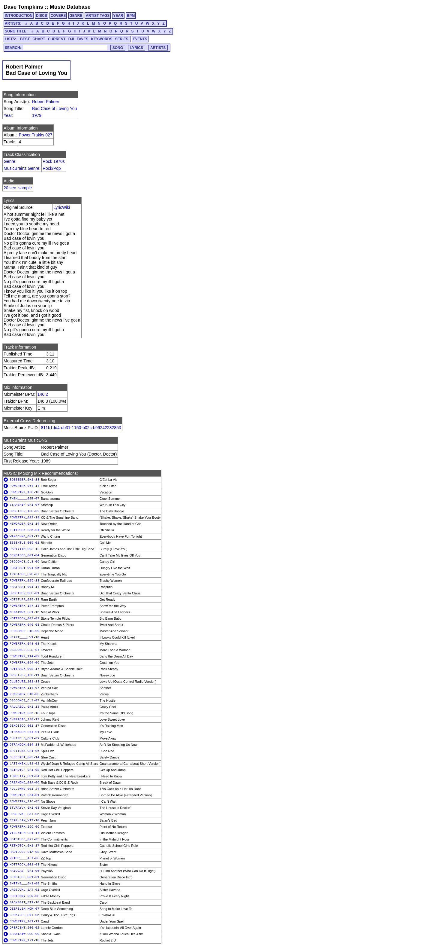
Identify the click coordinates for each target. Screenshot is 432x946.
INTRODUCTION (18, 16)
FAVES (82, 39)
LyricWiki (61, 207)
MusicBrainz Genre (21, 168)
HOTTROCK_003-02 (24, 618)
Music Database (70, 7)
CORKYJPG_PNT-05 (24, 915)
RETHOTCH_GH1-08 (24, 770)
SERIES (121, 39)
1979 (36, 115)
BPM (131, 16)
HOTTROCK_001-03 (24, 864)
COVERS (58, 16)
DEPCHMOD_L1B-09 (24, 631)
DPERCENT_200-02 (24, 927)
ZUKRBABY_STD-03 (24, 694)
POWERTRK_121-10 (24, 940)
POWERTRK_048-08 (24, 643)
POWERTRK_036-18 (24, 713)
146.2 (43, 394)
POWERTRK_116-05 (24, 801)
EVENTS (140, 39)
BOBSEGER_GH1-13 (24, 479)
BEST (25, 39)
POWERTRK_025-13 (24, 580)
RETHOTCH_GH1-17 (24, 845)
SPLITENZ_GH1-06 (24, 751)
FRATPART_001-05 (24, 568)
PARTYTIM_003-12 (24, 549)
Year (8, 115)
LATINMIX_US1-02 (24, 763)
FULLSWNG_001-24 (24, 789)
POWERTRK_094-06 (24, 662)
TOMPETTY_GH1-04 (24, 776)
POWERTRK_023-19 (24, 517)
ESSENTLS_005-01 (24, 543)
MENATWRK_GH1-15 (24, 612)
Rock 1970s (54, 161)
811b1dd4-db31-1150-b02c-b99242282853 (81, 427)
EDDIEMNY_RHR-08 (24, 896)
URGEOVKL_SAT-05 (24, 814)
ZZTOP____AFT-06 (24, 858)
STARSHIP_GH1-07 (24, 505)
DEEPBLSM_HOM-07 (24, 909)
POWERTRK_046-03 (24, 625)
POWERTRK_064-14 (24, 486)
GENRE (75, 16)
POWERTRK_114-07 (24, 688)
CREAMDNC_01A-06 (24, 782)
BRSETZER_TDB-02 (24, 511)
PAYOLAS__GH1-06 (24, 871)
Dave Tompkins (23, 7)
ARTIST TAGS (98, 16)
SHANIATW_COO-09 (24, 934)
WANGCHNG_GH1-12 (24, 536)
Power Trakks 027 (35, 135)
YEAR (118, 16)
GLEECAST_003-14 (24, 757)
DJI (71, 39)
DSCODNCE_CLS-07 (24, 700)
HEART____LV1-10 (24, 637)
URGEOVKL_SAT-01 (24, 890)
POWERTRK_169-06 (24, 827)
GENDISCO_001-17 (24, 726)
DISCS (41, 16)
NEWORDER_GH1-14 (24, 524)
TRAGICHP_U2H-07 (24, 574)
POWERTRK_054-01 (24, 795)
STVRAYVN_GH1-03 (24, 808)
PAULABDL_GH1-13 (24, 707)
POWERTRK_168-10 (24, 492)
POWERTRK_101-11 (24, 921)
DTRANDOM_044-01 (24, 732)
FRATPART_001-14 (24, 587)
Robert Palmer (45, 101)
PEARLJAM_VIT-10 (24, 820)
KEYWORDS (101, 39)
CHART (38, 39)
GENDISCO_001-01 (24, 877)
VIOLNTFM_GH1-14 (24, 833)
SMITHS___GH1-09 (24, 883)
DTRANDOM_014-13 (24, 744)
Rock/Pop (52, 168)
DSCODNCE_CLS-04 (24, 650)
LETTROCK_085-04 (24, 530)
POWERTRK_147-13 (24, 606)
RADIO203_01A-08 (24, 852)
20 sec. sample (18, 187)
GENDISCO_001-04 (24, 555)
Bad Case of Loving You (54, 108)
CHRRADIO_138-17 (24, 719)
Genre (9, 161)
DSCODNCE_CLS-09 (24, 561)
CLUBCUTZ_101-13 (24, 681)
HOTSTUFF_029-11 (24, 599)
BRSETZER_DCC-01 (24, 593)
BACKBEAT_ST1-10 (24, 902)
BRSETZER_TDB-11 (24, 675)
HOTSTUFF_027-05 (24, 839)
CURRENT (57, 39)
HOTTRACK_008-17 (24, 669)
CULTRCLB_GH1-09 (24, 738)
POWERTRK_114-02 (24, 656)
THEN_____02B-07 (24, 498)
